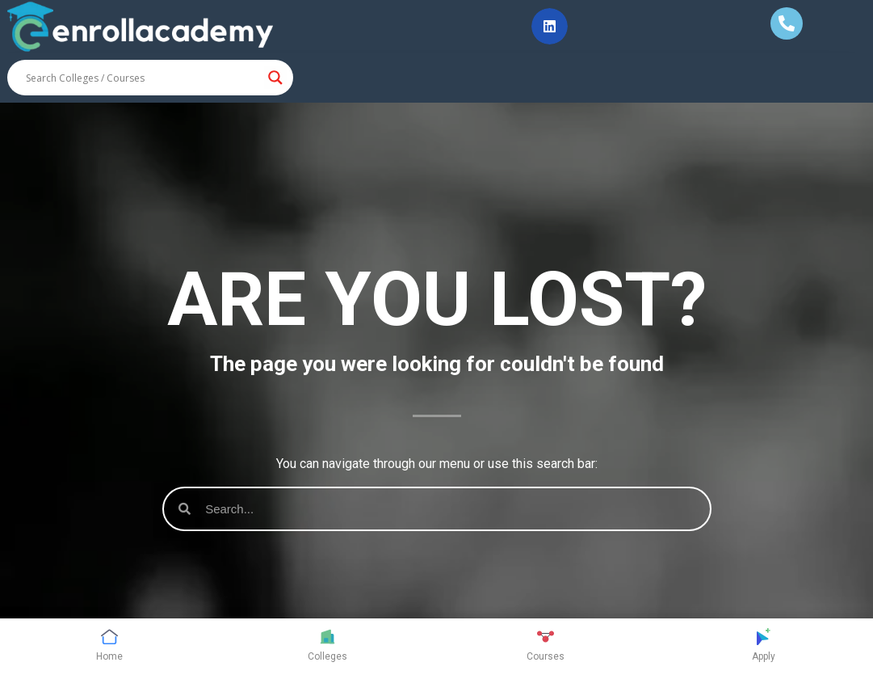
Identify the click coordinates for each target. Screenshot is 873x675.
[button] (549, 26)
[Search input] (143, 77)
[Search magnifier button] (275, 77)
